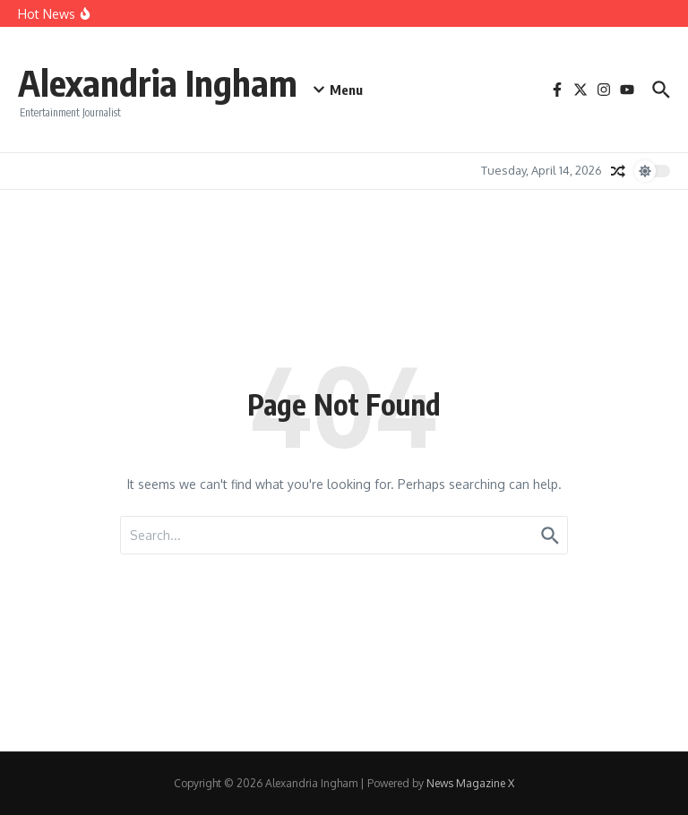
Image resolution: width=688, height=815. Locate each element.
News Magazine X (470, 783)
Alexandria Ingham (157, 82)
